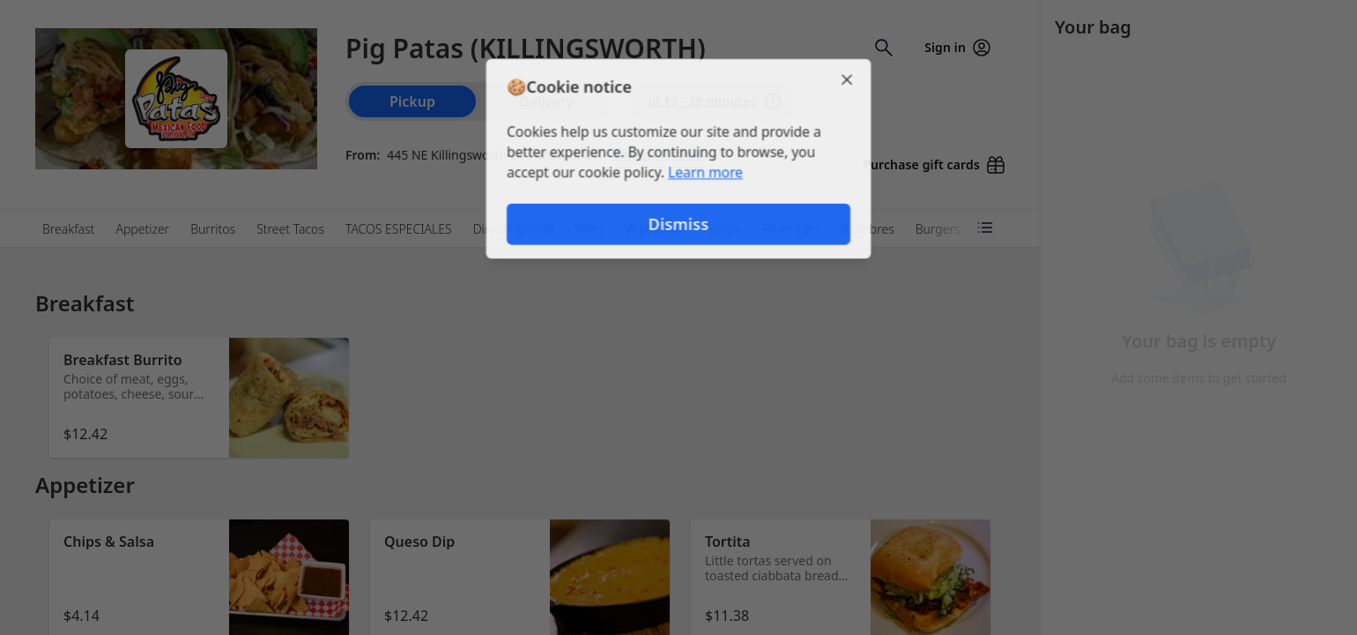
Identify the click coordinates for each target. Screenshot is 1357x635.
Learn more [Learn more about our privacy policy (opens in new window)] (706, 173)
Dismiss (678, 225)
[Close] (851, 78)
